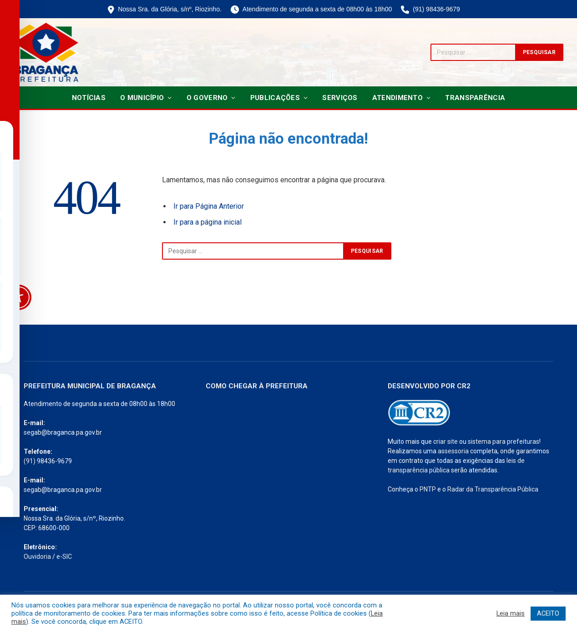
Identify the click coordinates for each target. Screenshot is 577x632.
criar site (445, 441)
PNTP (428, 489)
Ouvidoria (37, 556)
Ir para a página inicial (207, 222)
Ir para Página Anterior (208, 206)
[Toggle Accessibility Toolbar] (18, 297)
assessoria (453, 451)
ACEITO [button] (548, 613)
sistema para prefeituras (503, 441)
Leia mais (510, 613)
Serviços (339, 98)
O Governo (207, 98)
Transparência (475, 98)
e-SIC (64, 556)
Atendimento (397, 98)
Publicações (275, 98)
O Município (142, 98)
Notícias (89, 98)
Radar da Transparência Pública (492, 489)
